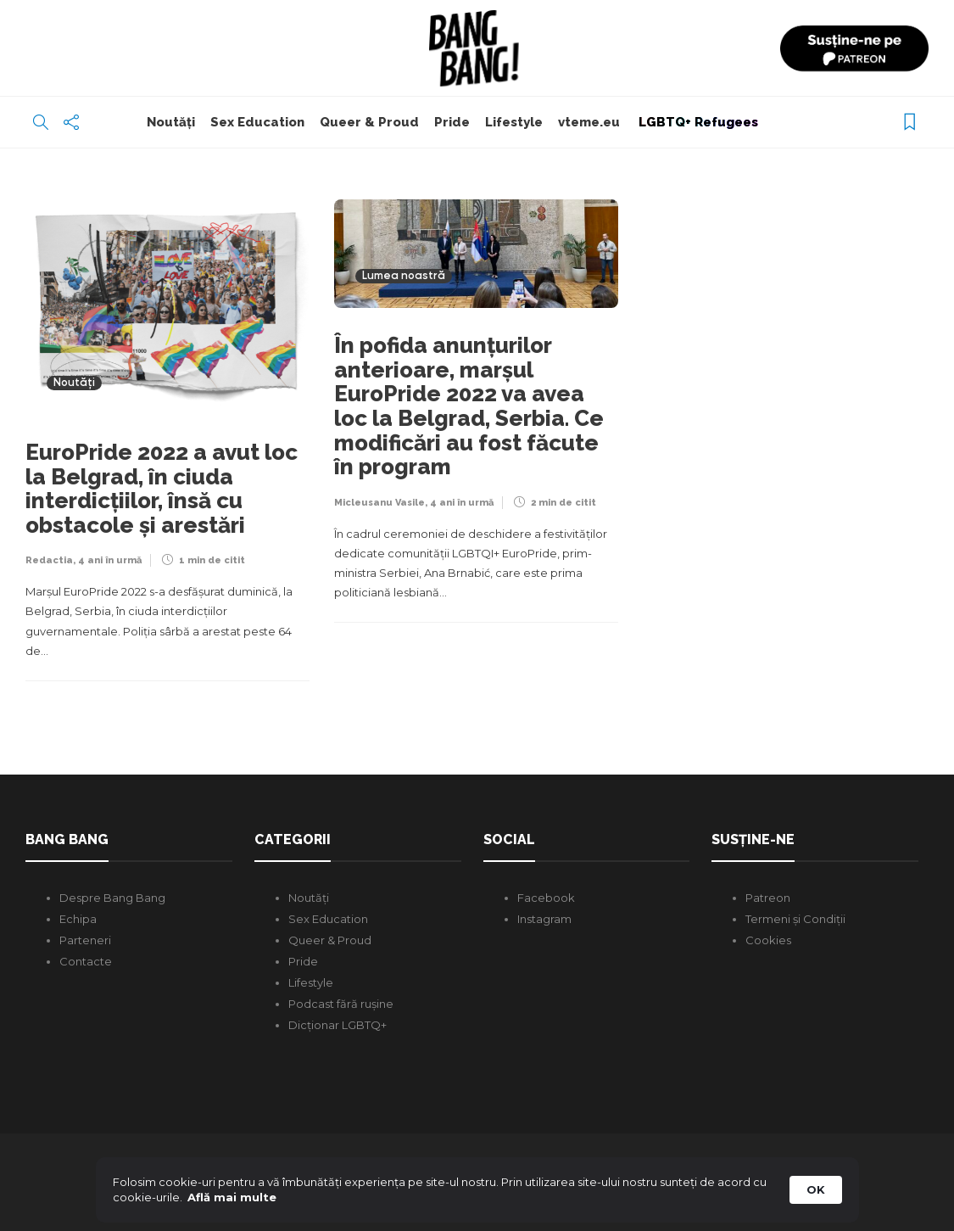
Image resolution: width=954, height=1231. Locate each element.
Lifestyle (514, 122)
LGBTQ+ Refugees (696, 122)
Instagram (544, 919)
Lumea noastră (403, 276)
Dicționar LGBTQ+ (337, 1025)
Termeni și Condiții (795, 919)
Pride (452, 122)
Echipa (78, 919)
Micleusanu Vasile (379, 502)
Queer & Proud (369, 122)
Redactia (49, 560)
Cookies (768, 940)
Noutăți (171, 122)
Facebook (546, 897)
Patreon (767, 897)
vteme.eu (589, 122)
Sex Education (257, 122)
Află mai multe (231, 1197)
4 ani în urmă (110, 560)
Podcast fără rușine (340, 1003)
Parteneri (85, 940)
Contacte (85, 961)
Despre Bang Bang (112, 897)
